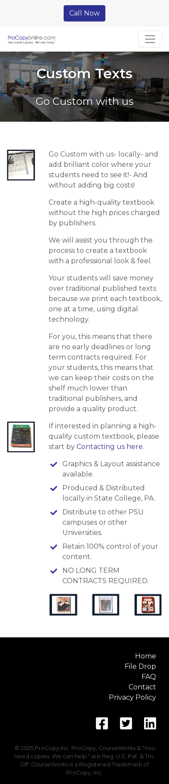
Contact (142, 687)
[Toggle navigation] (150, 39)
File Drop (140, 666)
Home (145, 656)
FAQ (148, 677)
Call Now (84, 13)
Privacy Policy (132, 697)
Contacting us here (110, 447)
